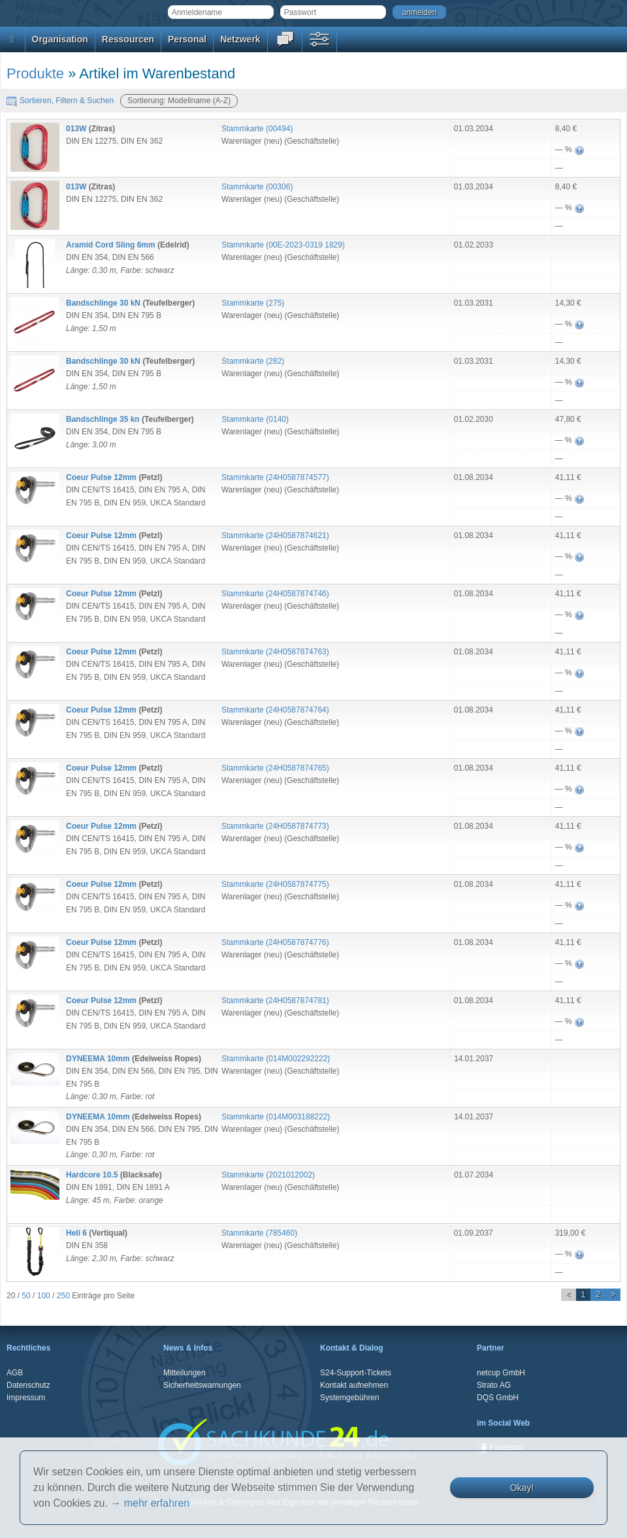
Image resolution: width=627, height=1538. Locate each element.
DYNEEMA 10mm (98, 1058)
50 (26, 1295)
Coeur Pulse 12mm (101, 477)
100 (43, 1295)
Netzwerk (240, 39)
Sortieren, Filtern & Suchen (60, 100)
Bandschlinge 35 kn (103, 419)
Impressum (26, 1397)
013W (76, 128)
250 (63, 1295)
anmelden (419, 12)
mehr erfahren (157, 1503)
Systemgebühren (349, 1397)
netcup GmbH (501, 1372)
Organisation (60, 39)
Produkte (35, 73)
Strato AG (494, 1385)
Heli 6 (76, 1233)
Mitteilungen (184, 1372)
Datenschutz (28, 1385)
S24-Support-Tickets (355, 1372)
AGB (15, 1372)
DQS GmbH (498, 1397)
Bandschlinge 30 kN (103, 303)
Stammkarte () (257, 128)
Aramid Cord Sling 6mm (110, 244)
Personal (187, 39)
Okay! (522, 1487)
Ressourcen (128, 39)
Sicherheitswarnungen (202, 1385)
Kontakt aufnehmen (354, 1385)
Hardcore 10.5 (92, 1174)
